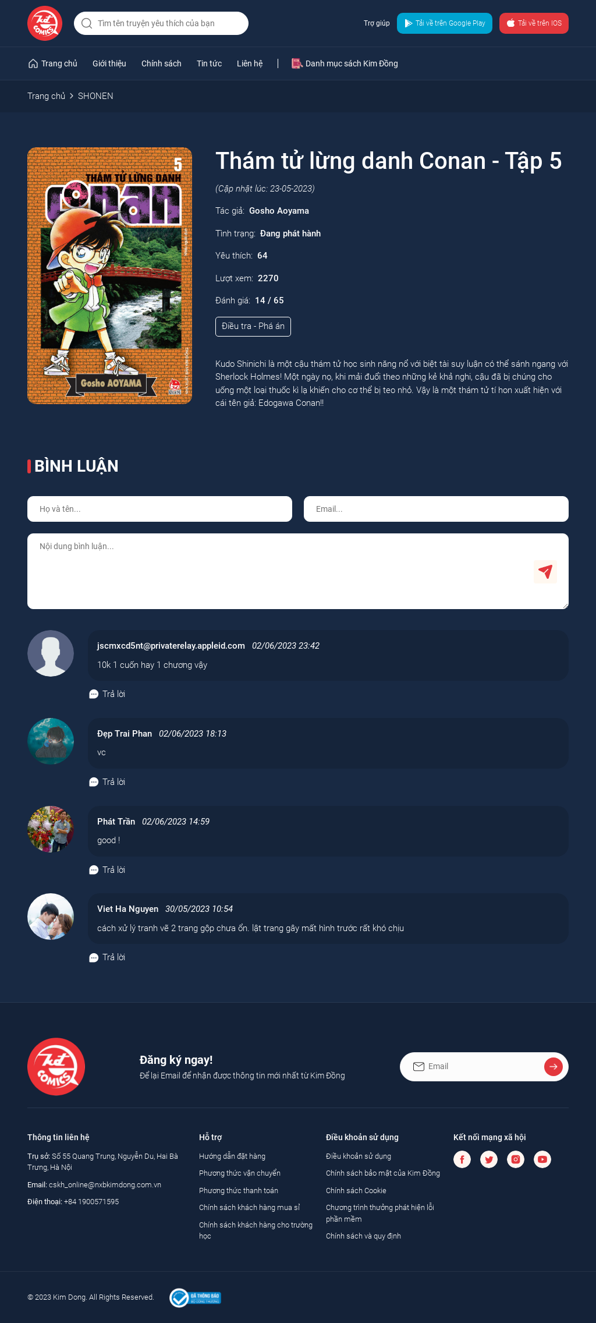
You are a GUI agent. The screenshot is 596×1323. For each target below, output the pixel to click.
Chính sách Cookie (356, 1190)
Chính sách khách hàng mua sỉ (249, 1207)
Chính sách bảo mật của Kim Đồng (383, 1173)
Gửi (545, 571)
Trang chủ (46, 96)
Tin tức (209, 63)
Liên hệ (249, 63)
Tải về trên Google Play (444, 23)
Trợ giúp (377, 23)
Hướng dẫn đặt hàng (232, 1156)
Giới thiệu (109, 63)
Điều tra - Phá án (253, 326)
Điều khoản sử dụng (358, 1156)
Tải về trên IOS (534, 23)
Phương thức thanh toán (238, 1190)
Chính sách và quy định (363, 1236)
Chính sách (161, 63)
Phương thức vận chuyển (240, 1173)
